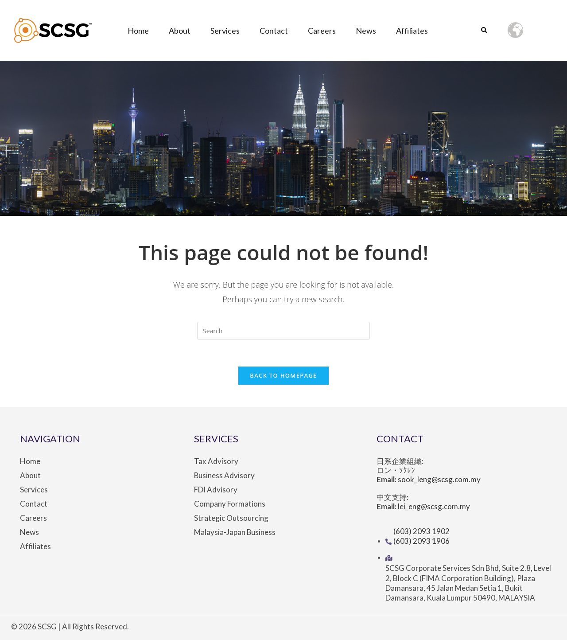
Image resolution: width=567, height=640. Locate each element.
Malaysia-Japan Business (235, 532)
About (179, 30)
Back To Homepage (283, 375)
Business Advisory (224, 475)
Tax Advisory (216, 461)
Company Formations (229, 504)
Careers (322, 30)
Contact (274, 30)
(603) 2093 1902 (421, 531)
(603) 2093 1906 (421, 541)
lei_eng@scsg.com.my (434, 506)
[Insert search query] (283, 331)
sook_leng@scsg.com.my (439, 479)
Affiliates (412, 30)
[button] (483, 30)
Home (138, 30)
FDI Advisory (215, 489)
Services (225, 30)
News (366, 30)
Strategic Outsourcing (231, 518)
